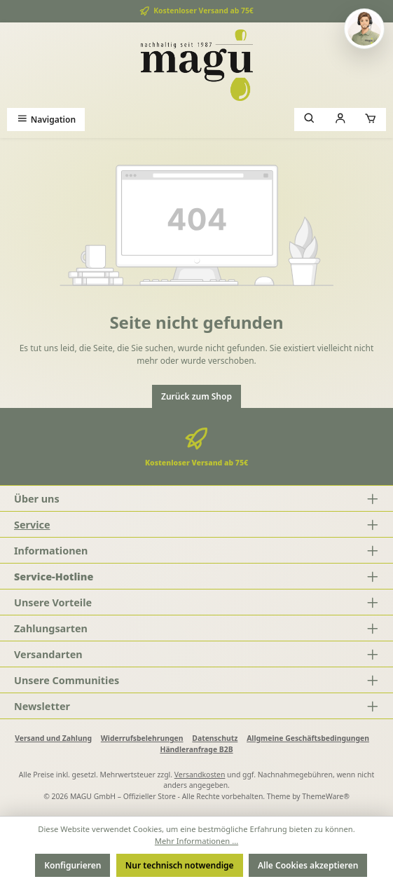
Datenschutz (214, 738)
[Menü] (46, 119)
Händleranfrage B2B (196, 749)
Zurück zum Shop (196, 396)
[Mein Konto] (340, 119)
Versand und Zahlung (53, 738)
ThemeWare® (326, 796)
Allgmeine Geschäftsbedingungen (308, 738)
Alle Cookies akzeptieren (308, 865)
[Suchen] (309, 119)
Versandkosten (200, 774)
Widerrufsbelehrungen (142, 738)
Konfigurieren (72, 865)
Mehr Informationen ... (196, 841)
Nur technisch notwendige (179, 865)
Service (32, 524)
